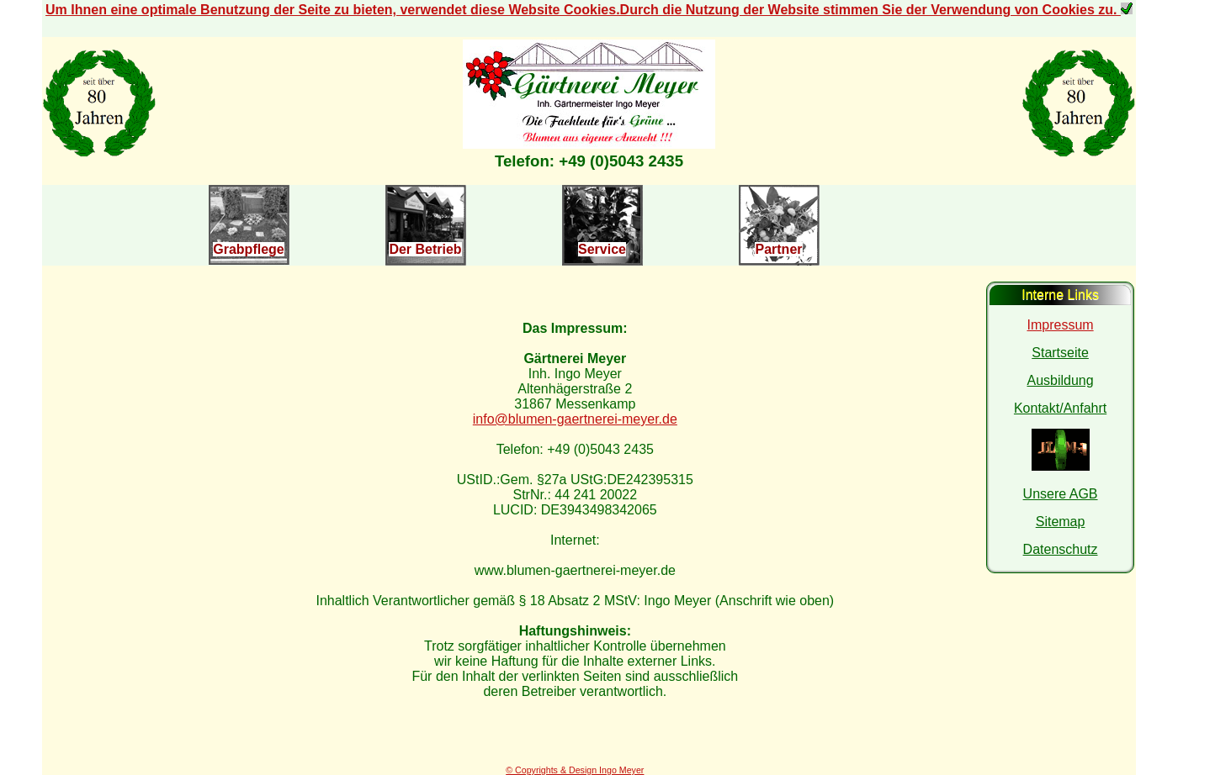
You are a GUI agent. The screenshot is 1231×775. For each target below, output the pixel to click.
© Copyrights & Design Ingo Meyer (575, 770)
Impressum (1060, 325)
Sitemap (1060, 521)
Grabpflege (248, 249)
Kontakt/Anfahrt (1060, 408)
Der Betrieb (425, 249)
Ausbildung (1060, 380)
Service (602, 249)
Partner (778, 249)
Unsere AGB (1060, 494)
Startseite (1060, 352)
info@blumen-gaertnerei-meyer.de (575, 419)
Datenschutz (1060, 549)
